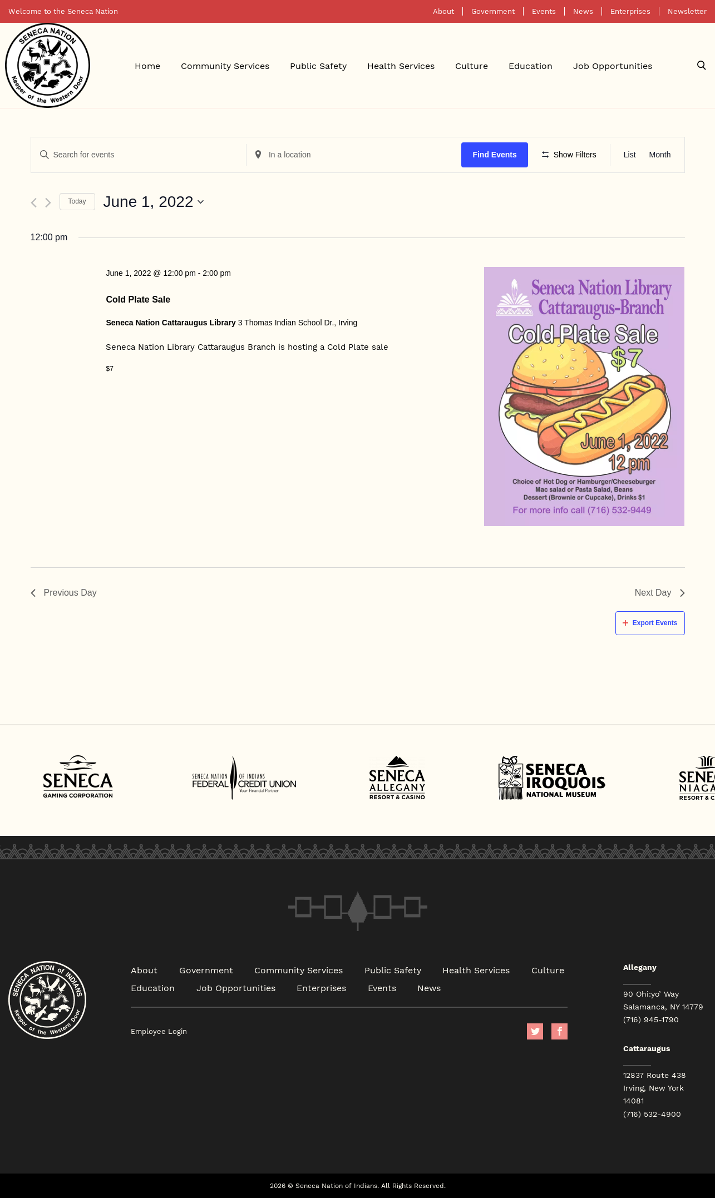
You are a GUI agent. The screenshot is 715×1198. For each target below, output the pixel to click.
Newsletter (687, 11)
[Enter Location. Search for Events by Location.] (353, 154)
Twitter (535, 1031)
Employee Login (159, 1031)
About (443, 11)
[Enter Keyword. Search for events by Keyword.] (138, 154)
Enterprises (630, 11)
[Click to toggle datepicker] (153, 202)
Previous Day (64, 592)
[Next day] (48, 202)
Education (531, 65)
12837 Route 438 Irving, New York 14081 (654, 1088)
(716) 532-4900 (652, 1114)
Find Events (494, 154)
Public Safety (318, 65)
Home (147, 65)
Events (544, 11)
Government (493, 11)
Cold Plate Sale (138, 299)
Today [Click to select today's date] (77, 201)
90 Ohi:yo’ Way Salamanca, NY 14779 (663, 1000)
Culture (471, 65)
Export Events (650, 623)
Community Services (225, 65)
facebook (559, 1031)
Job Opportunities (612, 65)
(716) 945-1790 (651, 1019)
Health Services (401, 65)
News (583, 11)
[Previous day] (34, 202)
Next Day (660, 592)
